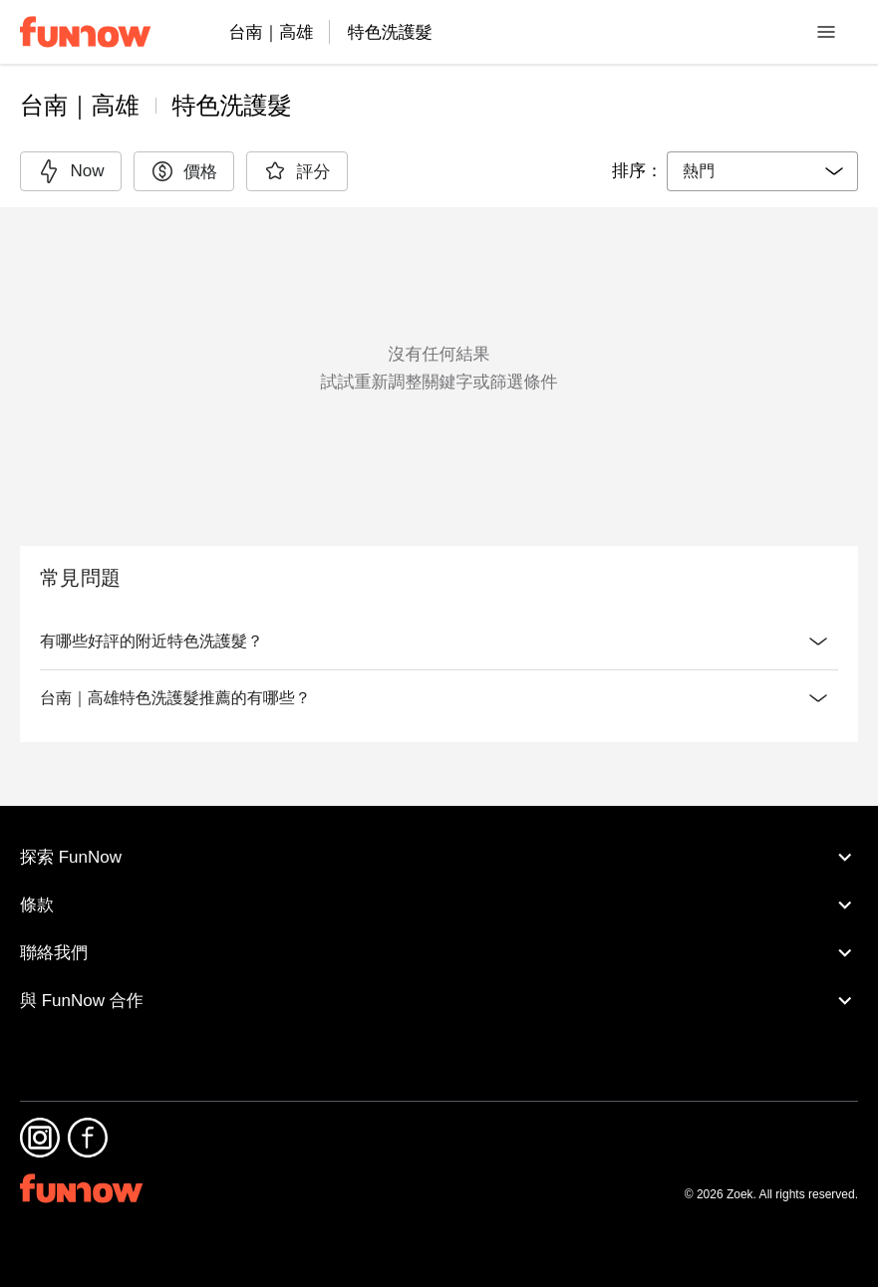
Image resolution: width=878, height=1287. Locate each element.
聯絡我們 (439, 997)
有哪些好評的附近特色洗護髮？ (439, 641)
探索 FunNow (439, 901)
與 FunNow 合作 (439, 1045)
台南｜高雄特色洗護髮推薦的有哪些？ (439, 738)
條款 (439, 949)
